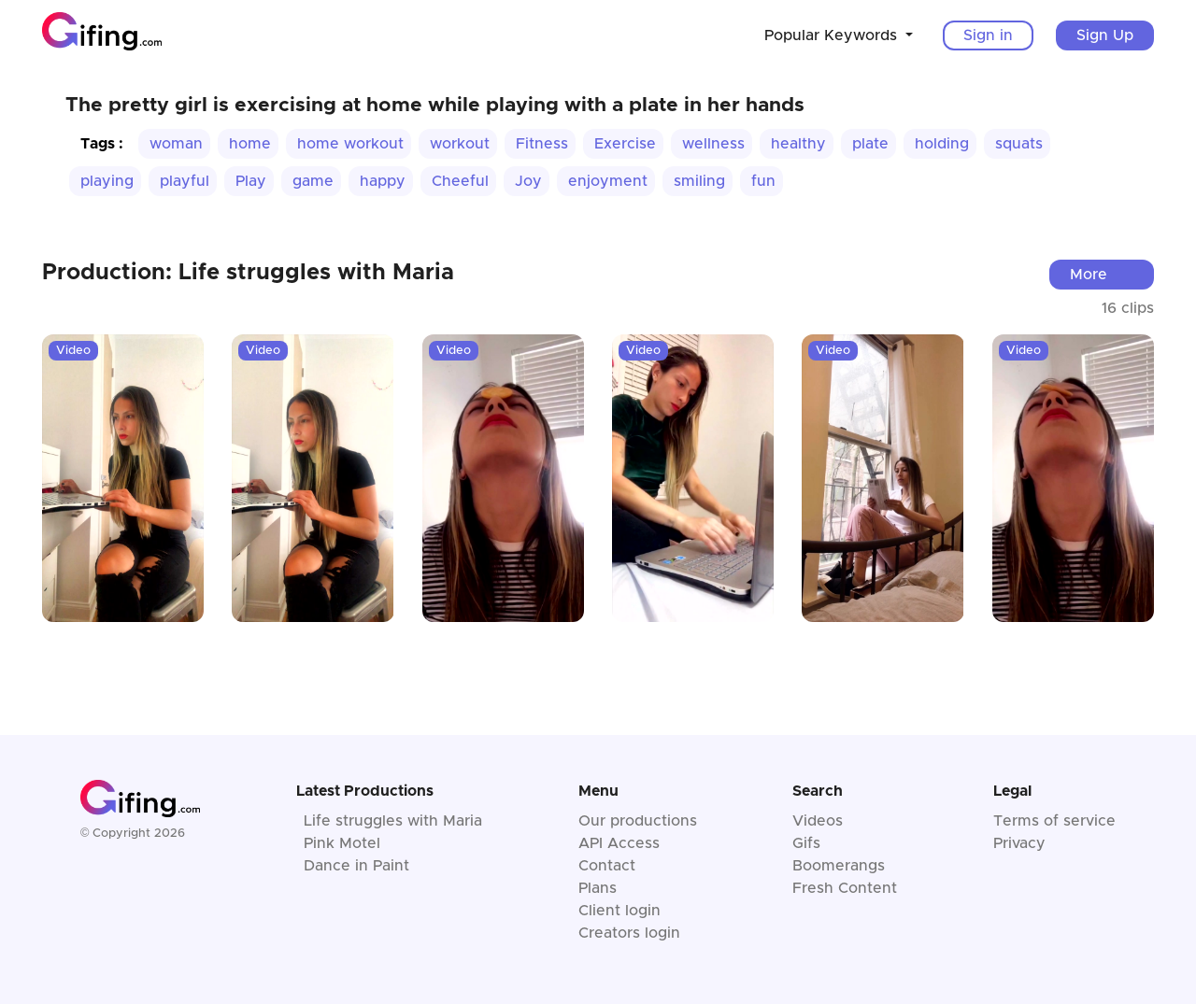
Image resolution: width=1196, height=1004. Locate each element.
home (250, 143)
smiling (699, 181)
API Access (619, 843)
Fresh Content (844, 888)
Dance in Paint (356, 865)
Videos (817, 820)
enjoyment (608, 181)
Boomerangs (838, 865)
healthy (798, 143)
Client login (619, 910)
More (1088, 274)
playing (107, 181)
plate (870, 143)
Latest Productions (365, 791)
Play (250, 181)
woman (176, 143)
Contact (606, 865)
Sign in (988, 35)
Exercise (625, 143)
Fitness (542, 143)
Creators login (629, 933)
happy (383, 181)
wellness (713, 143)
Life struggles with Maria (393, 820)
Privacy (1019, 843)
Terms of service (1054, 820)
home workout (350, 143)
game (313, 181)
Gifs (806, 843)
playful (184, 181)
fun (763, 181)
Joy (528, 181)
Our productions (637, 820)
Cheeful (460, 181)
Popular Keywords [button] (833, 35)
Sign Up (1104, 35)
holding (942, 143)
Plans (597, 888)
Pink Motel (342, 843)
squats (1019, 143)
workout (460, 143)
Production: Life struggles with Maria (248, 273)
